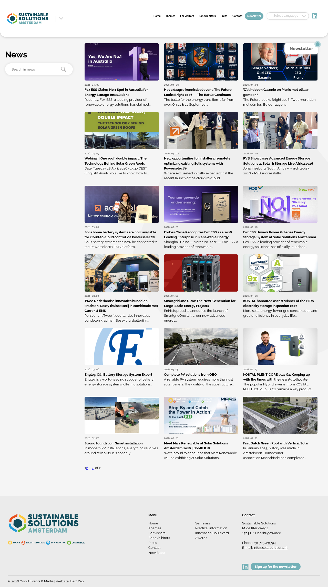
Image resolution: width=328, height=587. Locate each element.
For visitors (187, 15)
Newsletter (254, 15)
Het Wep (77, 581)
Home (157, 15)
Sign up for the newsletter (275, 567)
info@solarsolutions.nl (270, 548)
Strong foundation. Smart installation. (114, 443)
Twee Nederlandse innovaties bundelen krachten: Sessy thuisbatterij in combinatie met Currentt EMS (121, 306)
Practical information (211, 528)
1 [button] (85, 468)
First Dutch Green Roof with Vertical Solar (276, 443)
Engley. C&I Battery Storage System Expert (118, 374)
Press (224, 15)
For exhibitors (207, 15)
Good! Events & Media (37, 581)
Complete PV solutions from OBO (190, 374)
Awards (201, 538)
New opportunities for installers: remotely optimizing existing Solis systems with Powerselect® (197, 163)
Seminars (202, 523)
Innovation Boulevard (212, 533)
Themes (170, 15)
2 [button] (87, 468)
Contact (237, 15)
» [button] (93, 468)
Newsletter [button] (301, 48)
